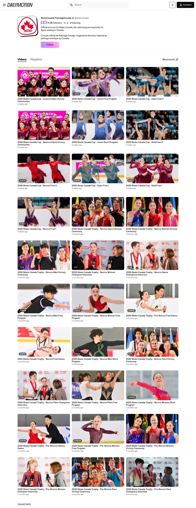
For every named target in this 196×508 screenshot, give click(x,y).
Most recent (170, 59)
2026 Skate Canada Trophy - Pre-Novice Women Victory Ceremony (150, 447)
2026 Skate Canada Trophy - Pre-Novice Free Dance (151, 316)
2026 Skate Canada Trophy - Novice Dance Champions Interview (147, 273)
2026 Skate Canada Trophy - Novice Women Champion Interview (93, 273)
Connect (185, 4)
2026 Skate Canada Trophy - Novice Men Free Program (40, 317)
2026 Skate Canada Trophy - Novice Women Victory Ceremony (151, 230)
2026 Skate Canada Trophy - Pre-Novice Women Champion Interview (41, 490)
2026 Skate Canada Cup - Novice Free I (37, 229)
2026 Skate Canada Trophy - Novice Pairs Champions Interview (44, 403)
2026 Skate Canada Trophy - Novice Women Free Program (96, 317)
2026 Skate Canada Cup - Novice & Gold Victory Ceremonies (41, 143)
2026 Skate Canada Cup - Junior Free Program (94, 99)
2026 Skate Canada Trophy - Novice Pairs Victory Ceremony (150, 360)
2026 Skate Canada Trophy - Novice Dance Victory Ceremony (97, 230)
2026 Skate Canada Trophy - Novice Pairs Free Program (94, 403)
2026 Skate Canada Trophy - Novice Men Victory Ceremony (42, 273)
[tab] (22, 60)
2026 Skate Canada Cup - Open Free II (144, 99)
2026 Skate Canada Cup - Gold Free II (144, 142)
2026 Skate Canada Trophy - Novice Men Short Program (95, 360)
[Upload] (172, 5)
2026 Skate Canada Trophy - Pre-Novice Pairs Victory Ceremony (94, 490)
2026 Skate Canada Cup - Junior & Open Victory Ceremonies (41, 100)
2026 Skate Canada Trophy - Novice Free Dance (41, 359)
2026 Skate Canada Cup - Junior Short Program (95, 142)
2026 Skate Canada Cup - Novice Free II (37, 185)
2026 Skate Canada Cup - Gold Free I (144, 185)
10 (30, 504)
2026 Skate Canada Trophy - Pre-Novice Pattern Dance (41, 447)
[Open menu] (4, 5)
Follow (50, 44)
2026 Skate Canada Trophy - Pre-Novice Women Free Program (95, 447)
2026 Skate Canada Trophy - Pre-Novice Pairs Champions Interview (148, 490)
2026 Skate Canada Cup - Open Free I (90, 185)
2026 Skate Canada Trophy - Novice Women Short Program (150, 403)
